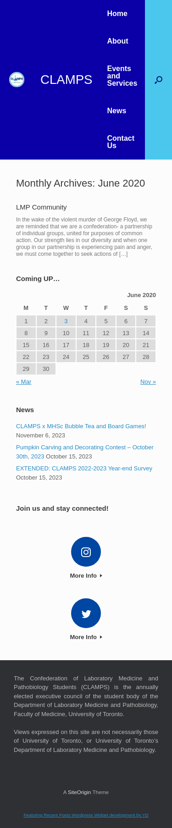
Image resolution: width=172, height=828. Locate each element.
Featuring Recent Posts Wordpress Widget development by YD (85, 814)
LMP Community (41, 207)
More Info (86, 575)
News (116, 111)
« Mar (23, 381)
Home (117, 13)
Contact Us (120, 141)
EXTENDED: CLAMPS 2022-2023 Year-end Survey (84, 468)
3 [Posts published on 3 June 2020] (65, 321)
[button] (158, 80)
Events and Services (122, 76)
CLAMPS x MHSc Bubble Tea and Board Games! (81, 426)
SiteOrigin (79, 792)
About (117, 41)
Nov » (148, 381)
